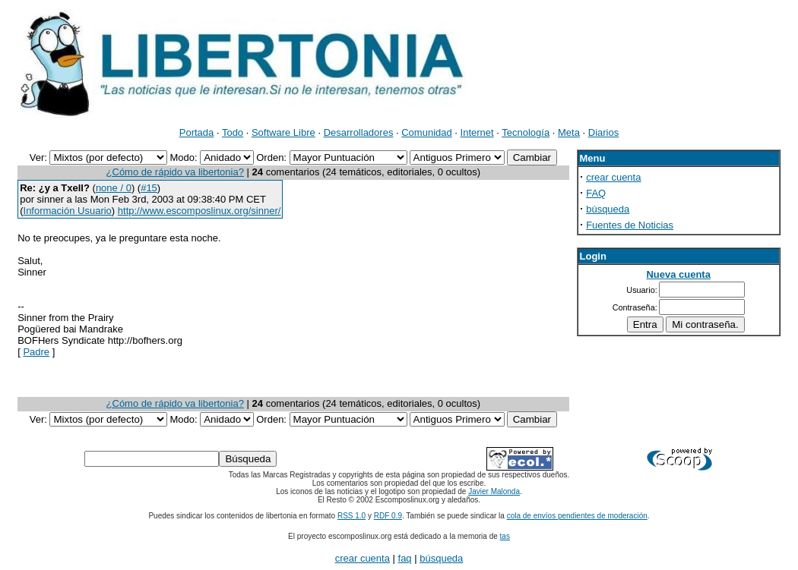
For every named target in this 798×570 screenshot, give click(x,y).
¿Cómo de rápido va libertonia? (175, 172)
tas (505, 536)
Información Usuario (68, 210)
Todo (232, 132)
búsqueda (607, 209)
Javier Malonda (494, 491)
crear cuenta (613, 177)
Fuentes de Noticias (629, 225)
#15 (149, 188)
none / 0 (113, 188)
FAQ (596, 193)
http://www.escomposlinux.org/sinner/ (199, 210)
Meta (569, 132)
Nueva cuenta (678, 274)
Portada (196, 132)
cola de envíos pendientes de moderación (577, 516)
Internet (477, 132)
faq (405, 558)
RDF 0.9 (388, 516)
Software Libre (283, 132)
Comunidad (426, 132)
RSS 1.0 (351, 516)
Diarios (603, 132)
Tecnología (525, 132)
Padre (36, 351)
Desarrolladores (359, 132)
